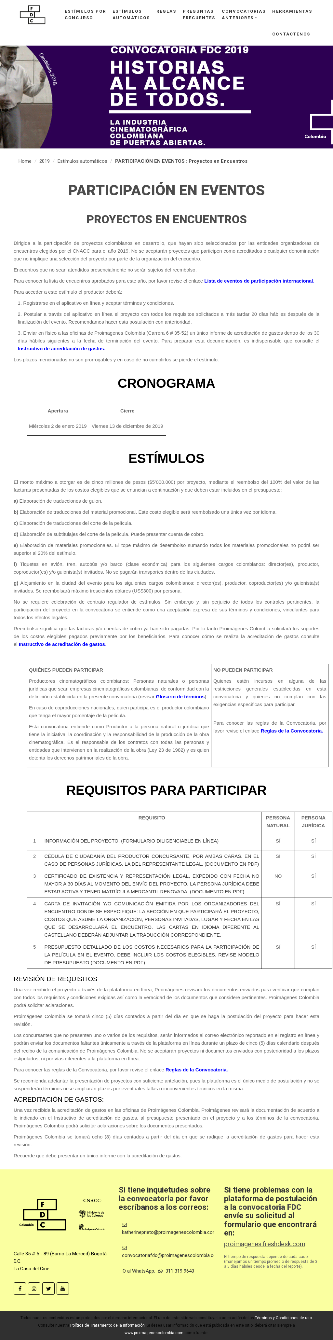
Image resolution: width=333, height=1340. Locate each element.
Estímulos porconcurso (85, 14)
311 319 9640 (176, 1271)
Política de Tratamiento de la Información (107, 1325)
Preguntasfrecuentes (199, 14)
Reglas (166, 11)
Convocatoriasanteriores (244, 14)
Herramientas (292, 11)
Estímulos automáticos (82, 161)
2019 (44, 161)
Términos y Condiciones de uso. (284, 1318)
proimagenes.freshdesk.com (264, 1244)
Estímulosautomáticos (131, 14)
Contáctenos (291, 34)
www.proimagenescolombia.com (154, 1333)
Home (25, 161)
